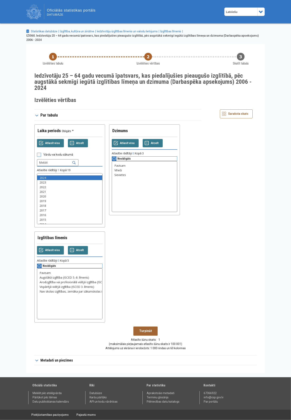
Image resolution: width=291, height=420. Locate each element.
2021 (69, 191)
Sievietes (144, 175)
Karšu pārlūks (98, 397)
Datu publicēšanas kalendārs (51, 401)
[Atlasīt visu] (50, 143)
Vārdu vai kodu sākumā (58, 154)
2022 (69, 187)
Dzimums (120, 130)
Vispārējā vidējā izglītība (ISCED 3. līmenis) (69, 286)
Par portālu (211, 401)
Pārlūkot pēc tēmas (45, 397)
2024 (69, 177)
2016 (69, 215)
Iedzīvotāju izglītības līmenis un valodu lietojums (127, 31)
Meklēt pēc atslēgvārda (47, 393)
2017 (69, 210)
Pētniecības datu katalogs (163, 401)
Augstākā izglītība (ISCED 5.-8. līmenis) (69, 277)
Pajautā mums (86, 414)
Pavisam (144, 165)
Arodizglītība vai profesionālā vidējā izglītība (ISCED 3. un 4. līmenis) (69, 282)
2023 (69, 182)
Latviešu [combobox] (231, 12)
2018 (69, 205)
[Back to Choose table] (52, 59)
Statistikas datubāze (44, 31)
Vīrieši (144, 170)
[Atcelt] (78, 143)
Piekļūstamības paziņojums (50, 414)
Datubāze (96, 393)
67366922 (210, 393)
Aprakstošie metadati (160, 393)
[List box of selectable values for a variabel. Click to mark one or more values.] (69, 198)
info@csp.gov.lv (214, 397)
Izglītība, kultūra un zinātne (77, 31)
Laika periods (49, 130)
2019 (69, 201)
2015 (69, 219)
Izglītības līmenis (170, 31)
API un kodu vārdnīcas (104, 401)
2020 (69, 196)
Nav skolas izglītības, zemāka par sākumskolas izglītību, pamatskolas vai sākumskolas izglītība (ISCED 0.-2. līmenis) (69, 291)
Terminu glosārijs (158, 397)
